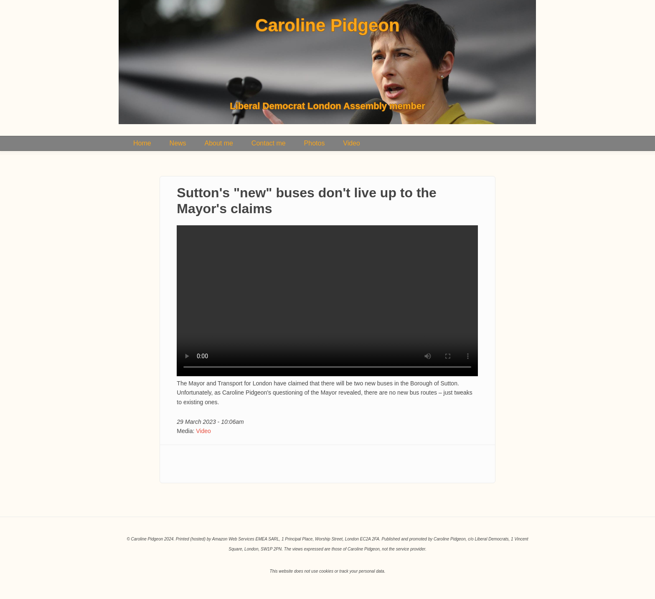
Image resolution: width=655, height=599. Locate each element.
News (178, 143)
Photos (314, 143)
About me (218, 143)
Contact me (268, 143)
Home (142, 143)
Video (351, 143)
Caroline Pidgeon (327, 25)
